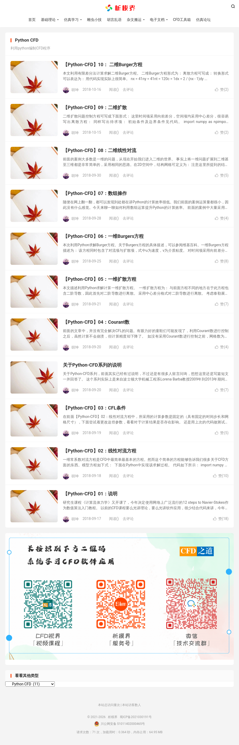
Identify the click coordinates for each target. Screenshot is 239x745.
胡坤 (75, 89)
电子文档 (157, 20)
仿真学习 (71, 20)
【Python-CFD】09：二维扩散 (95, 107)
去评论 (128, 89)
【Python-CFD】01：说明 (90, 493)
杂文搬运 (134, 20)
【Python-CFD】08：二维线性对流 (99, 150)
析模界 (119, 8)
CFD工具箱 (182, 20)
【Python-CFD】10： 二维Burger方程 (102, 64)
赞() (222, 89)
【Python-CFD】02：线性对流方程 (99, 450)
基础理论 (48, 20)
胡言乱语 (114, 20)
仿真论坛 (203, 20)
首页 (32, 20)
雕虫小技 (94, 20)
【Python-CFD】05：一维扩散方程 (99, 279)
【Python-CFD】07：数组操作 (95, 193)
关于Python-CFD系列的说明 (92, 365)
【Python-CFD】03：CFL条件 (94, 408)
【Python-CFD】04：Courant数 (96, 322)
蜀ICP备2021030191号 (136, 717)
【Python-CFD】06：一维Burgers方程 (103, 236)
